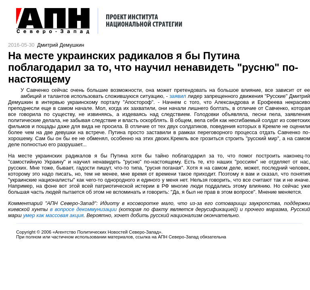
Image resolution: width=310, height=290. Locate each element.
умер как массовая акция (53, 215)
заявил (178, 96)
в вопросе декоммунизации (83, 209)
